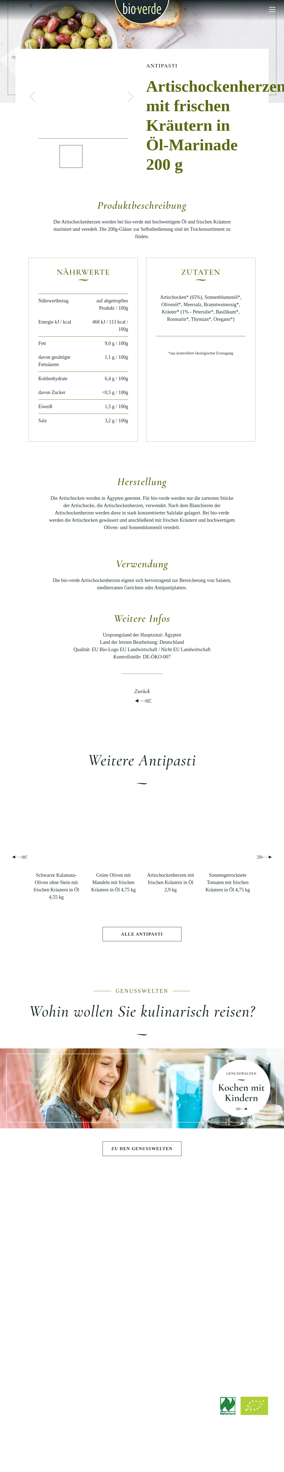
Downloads (141, 1329)
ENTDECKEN (55, 1315)
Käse (55, 1272)
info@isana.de (172, 1421)
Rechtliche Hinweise (110, 1455)
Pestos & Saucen (54, 1253)
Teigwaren (55, 1263)
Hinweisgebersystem (196, 1455)
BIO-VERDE (229, 1219)
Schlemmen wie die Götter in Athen (142, 1235)
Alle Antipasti (142, 934)
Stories (54, 1349)
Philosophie (229, 1235)
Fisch (55, 1290)
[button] (32, 97)
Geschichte (229, 1244)
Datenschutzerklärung (152, 1455)
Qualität (229, 1253)
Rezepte (55, 1340)
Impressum (77, 1455)
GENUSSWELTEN (142, 1219)
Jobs (142, 1338)
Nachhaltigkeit (229, 1263)
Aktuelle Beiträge (55, 1331)
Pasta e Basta (142, 1253)
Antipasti (162, 66)
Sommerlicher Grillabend (141, 1244)
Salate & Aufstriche (55, 1244)
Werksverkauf (142, 1356)
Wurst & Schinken (55, 1281)
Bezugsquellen (142, 1347)
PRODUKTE (55, 1219)
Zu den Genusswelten (142, 1149)
